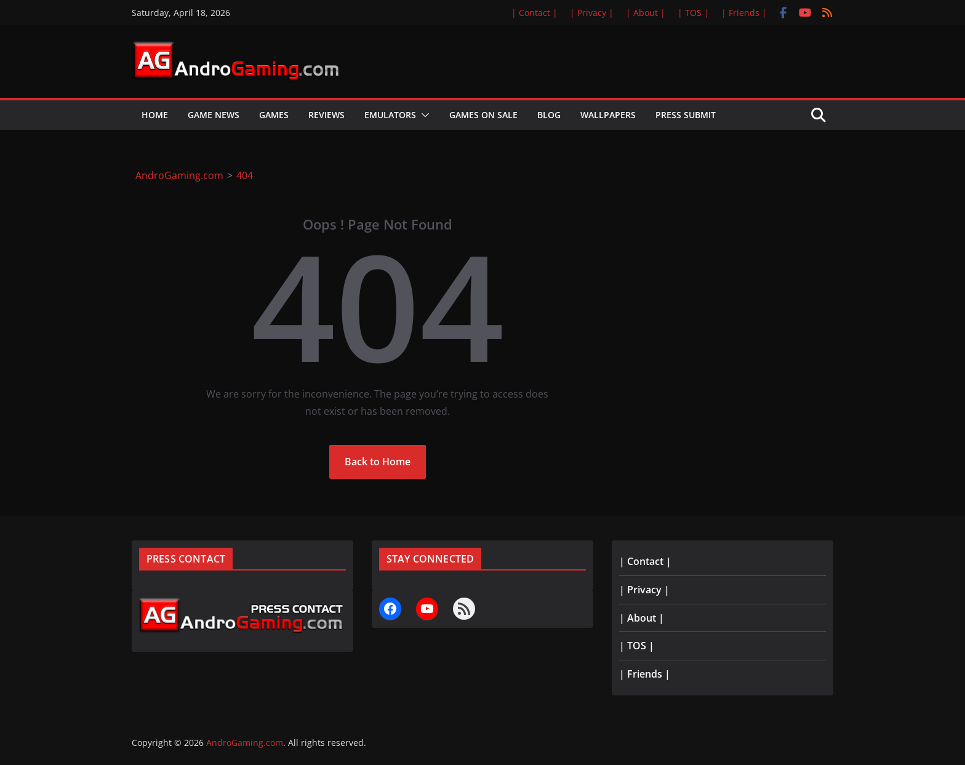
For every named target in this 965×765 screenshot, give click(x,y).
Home (155, 115)
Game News (213, 115)
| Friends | (744, 12)
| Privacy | (592, 12)
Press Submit (685, 115)
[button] (423, 115)
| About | (645, 12)
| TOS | (693, 12)
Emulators (390, 115)
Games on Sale (483, 115)
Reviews (326, 115)
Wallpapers (608, 115)
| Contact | (534, 12)
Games (274, 115)
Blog (549, 115)
